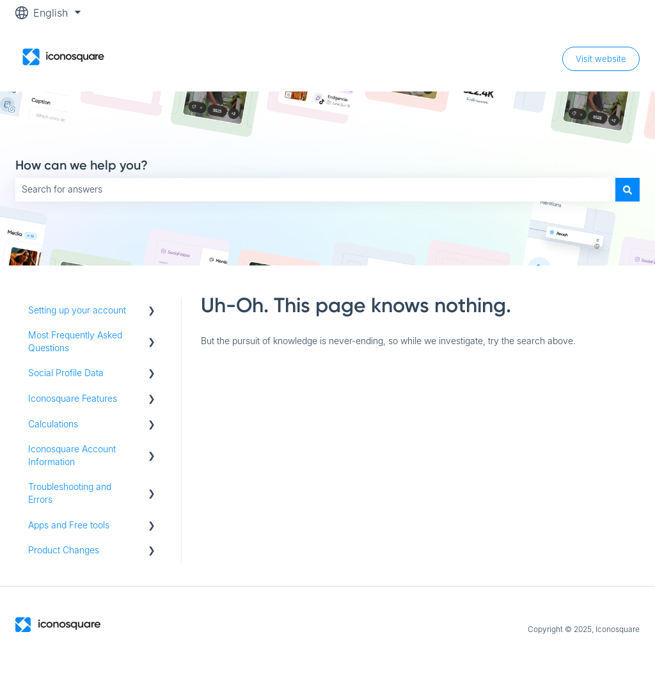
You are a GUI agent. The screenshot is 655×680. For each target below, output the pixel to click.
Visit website (601, 59)
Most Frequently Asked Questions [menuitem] (75, 341)
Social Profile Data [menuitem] (66, 372)
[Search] (627, 189)
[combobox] (315, 189)
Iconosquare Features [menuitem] (72, 398)
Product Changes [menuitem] (63, 549)
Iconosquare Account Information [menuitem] (72, 455)
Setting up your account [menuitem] (77, 309)
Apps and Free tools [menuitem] (68, 524)
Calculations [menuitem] (53, 423)
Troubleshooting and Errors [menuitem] (69, 493)
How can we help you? (81, 165)
